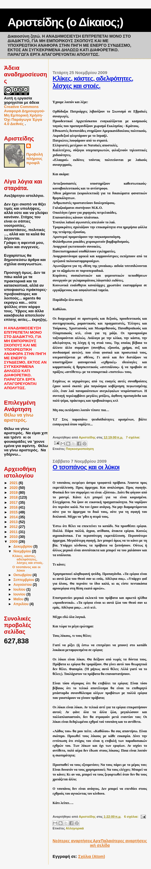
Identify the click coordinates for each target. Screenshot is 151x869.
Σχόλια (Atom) (91, 856)
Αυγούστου (23, 585)
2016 (14, 507)
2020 (14, 488)
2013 (14, 522)
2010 (14, 537)
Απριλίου (21, 604)
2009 (14, 542)
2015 (14, 512)
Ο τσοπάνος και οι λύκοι (86, 467)
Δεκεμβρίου (23, 546)
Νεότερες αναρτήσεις (72, 841)
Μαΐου (18, 599)
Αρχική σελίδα (100, 843)
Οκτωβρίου (23, 575)
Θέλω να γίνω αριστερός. (18, 418)
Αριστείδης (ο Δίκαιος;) (65, 22)
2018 (14, 497)
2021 (14, 483)
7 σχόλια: (133, 437)
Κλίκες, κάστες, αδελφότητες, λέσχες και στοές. (93, 82)
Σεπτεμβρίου (24, 580)
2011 (14, 532)
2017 (14, 503)
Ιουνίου (19, 594)
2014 (14, 517)
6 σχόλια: (131, 816)
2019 (14, 493)
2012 (14, 527)
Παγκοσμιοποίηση (80, 448)
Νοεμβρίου (22, 551)
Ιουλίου (19, 589)
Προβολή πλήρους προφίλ (34, 158)
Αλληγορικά (75, 828)
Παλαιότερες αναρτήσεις (124, 841)
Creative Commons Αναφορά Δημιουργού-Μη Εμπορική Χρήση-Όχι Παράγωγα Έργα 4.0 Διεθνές (24, 115)
